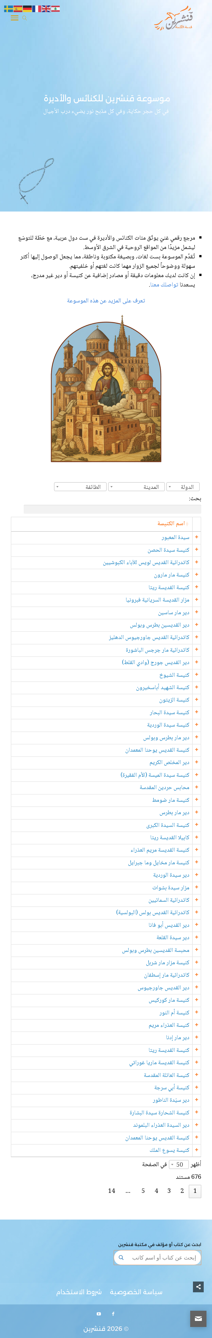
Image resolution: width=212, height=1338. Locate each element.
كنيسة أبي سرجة (171, 1088)
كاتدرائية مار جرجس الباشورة (157, 650)
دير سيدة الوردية (171, 875)
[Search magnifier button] (121, 1257)
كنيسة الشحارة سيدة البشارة (159, 1113)
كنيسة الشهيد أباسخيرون (162, 688)
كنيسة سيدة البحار (169, 713)
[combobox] (183, 486)
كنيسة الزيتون (174, 700)
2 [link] (182, 1191)
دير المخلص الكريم (169, 763)
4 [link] (156, 1191)
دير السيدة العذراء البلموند (161, 1125)
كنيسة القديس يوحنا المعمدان (157, 750)
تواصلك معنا (165, 285)
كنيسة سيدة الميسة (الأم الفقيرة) (154, 775)
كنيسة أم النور (174, 1013)
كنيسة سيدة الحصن (168, 550)
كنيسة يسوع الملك (169, 1150)
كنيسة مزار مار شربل (167, 963)
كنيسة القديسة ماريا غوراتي (159, 1063)
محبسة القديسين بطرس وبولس (155, 951)
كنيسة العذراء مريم (169, 1025)
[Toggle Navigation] (14, 19)
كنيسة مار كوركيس (169, 1000)
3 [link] (169, 1191)
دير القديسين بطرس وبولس (159, 625)
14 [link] (111, 1191)
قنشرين (94, 1328)
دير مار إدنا (177, 1038)
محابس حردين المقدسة (164, 788)
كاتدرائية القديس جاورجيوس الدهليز (149, 638)
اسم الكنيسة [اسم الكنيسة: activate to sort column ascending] (171, 524)
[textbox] (189, 487)
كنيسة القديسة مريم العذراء (159, 850)
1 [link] (195, 1191)
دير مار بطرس (174, 813)
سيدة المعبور (175, 538)
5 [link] (143, 1191)
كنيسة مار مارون (171, 575)
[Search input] (162, 1257)
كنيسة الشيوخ (174, 675)
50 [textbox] (179, 1165)
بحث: (112, 503)
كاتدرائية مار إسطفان (166, 975)
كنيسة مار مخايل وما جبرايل (158, 863)
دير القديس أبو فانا (168, 925)
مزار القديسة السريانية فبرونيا (157, 600)
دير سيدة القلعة (172, 938)
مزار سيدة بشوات (170, 888)
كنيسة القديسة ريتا (168, 588)
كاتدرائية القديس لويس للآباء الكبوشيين (146, 563)
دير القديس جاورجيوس (163, 988)
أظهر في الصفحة (171, 1165)
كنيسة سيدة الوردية (168, 725)
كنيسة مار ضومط (170, 800)
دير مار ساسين (173, 613)
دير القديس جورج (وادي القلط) (155, 663)
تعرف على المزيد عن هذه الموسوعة (106, 301)
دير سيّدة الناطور (171, 1100)
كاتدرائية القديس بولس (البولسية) (152, 913)
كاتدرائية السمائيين (168, 900)
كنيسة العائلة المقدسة (166, 1076)
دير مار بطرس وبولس (166, 738)
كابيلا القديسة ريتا (169, 838)
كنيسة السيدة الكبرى (167, 825)
